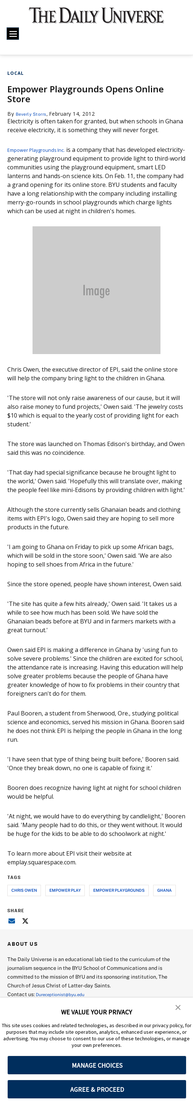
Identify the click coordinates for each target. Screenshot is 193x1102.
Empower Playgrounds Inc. (43, 150)
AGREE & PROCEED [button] (97, 1089)
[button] (178, 1008)
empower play (65, 890)
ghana (164, 890)
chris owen (24, 890)
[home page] (96, 19)
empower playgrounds (119, 890)
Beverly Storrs (34, 114)
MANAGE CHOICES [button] (97, 1065)
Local (15, 73)
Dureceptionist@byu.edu (65, 994)
